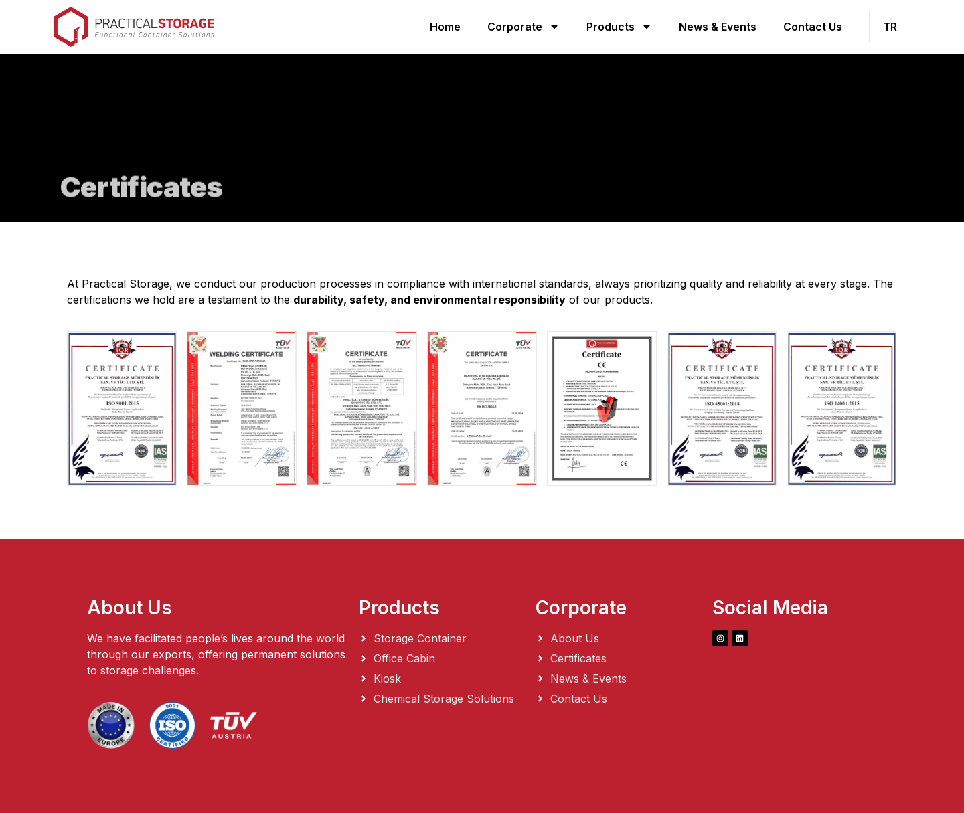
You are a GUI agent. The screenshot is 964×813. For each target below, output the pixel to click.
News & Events (717, 26)
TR (890, 26)
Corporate (523, 27)
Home (445, 26)
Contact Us (812, 26)
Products (619, 27)
